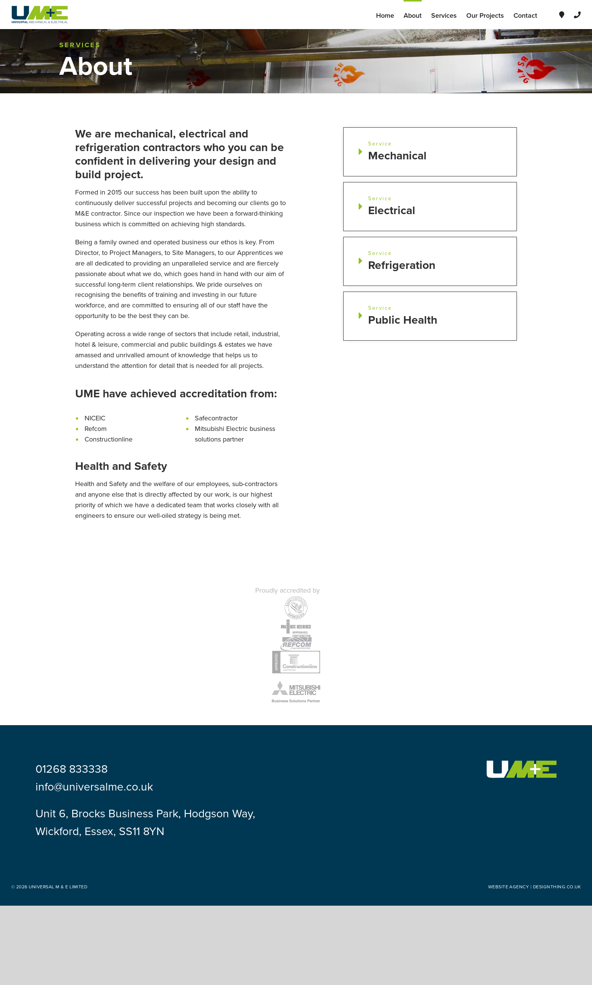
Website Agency (508, 886)
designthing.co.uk (557, 886)
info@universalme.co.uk (94, 787)
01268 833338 (71, 769)
